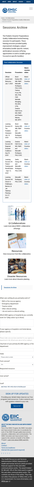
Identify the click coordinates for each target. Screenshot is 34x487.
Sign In (28, 2)
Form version (5, 361)
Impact (15, 1)
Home (3, 18)
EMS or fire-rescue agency (11, 301)
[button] (17, 223)
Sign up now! (17, 406)
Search (21, 1)
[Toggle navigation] (31, 9)
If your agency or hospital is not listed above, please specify (15, 330)
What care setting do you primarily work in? (15, 298)
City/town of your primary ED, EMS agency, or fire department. (17, 345)
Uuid (2, 383)
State (2, 354)
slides (26, 83)
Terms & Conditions (8, 448)
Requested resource (7, 369)
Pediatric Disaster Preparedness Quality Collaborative (16, 19)
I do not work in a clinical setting (13, 311)
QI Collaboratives (10, 18)
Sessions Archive (10, 287)
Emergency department (10, 304)
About (4, 1)
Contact (4, 445)
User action (4, 376)
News (9, 1)
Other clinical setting (9, 309)
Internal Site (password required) (13, 450)
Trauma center (7, 306)
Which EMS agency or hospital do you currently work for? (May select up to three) (16, 316)
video (26, 79)
